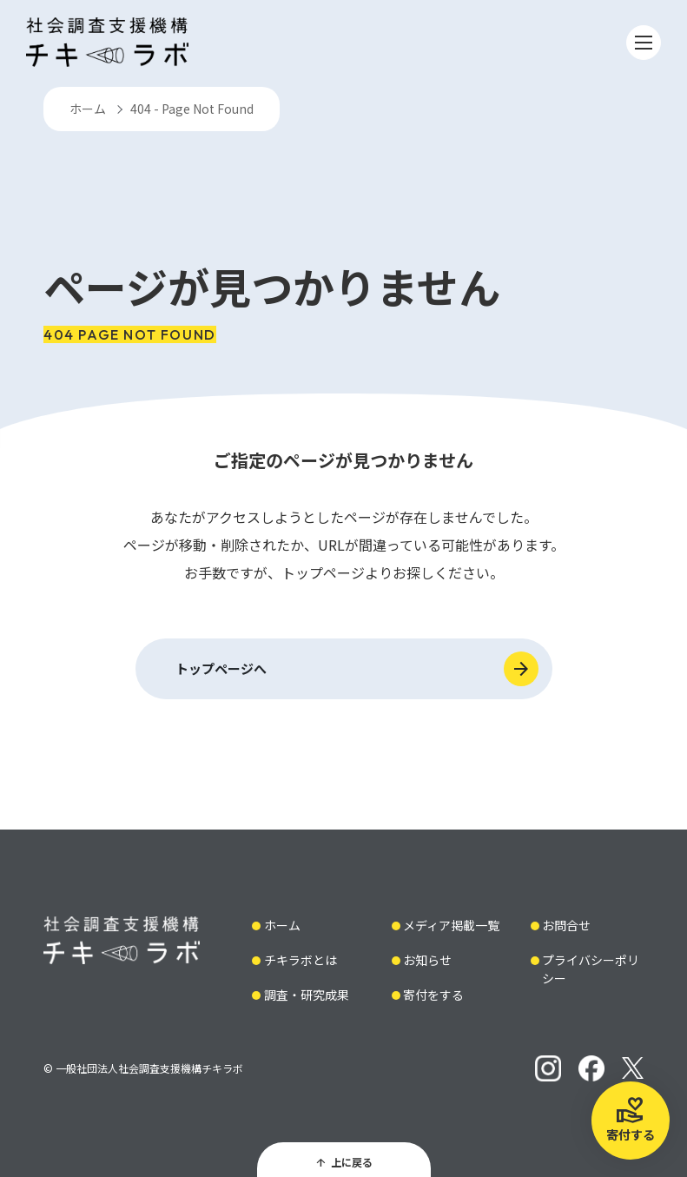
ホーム (87, 108)
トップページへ (221, 668)
